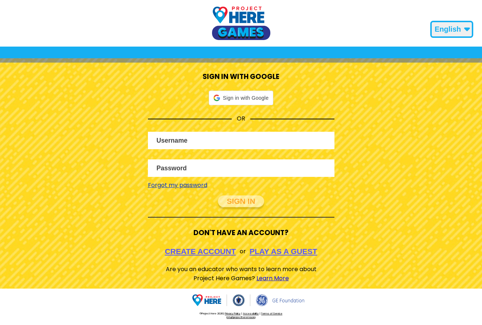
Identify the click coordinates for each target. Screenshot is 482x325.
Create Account (200, 251)
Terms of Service (271, 313)
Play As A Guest (283, 251)
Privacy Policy (232, 313)
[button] (241, 98)
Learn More (272, 278)
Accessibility (251, 313)
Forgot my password (177, 185)
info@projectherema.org (241, 317)
